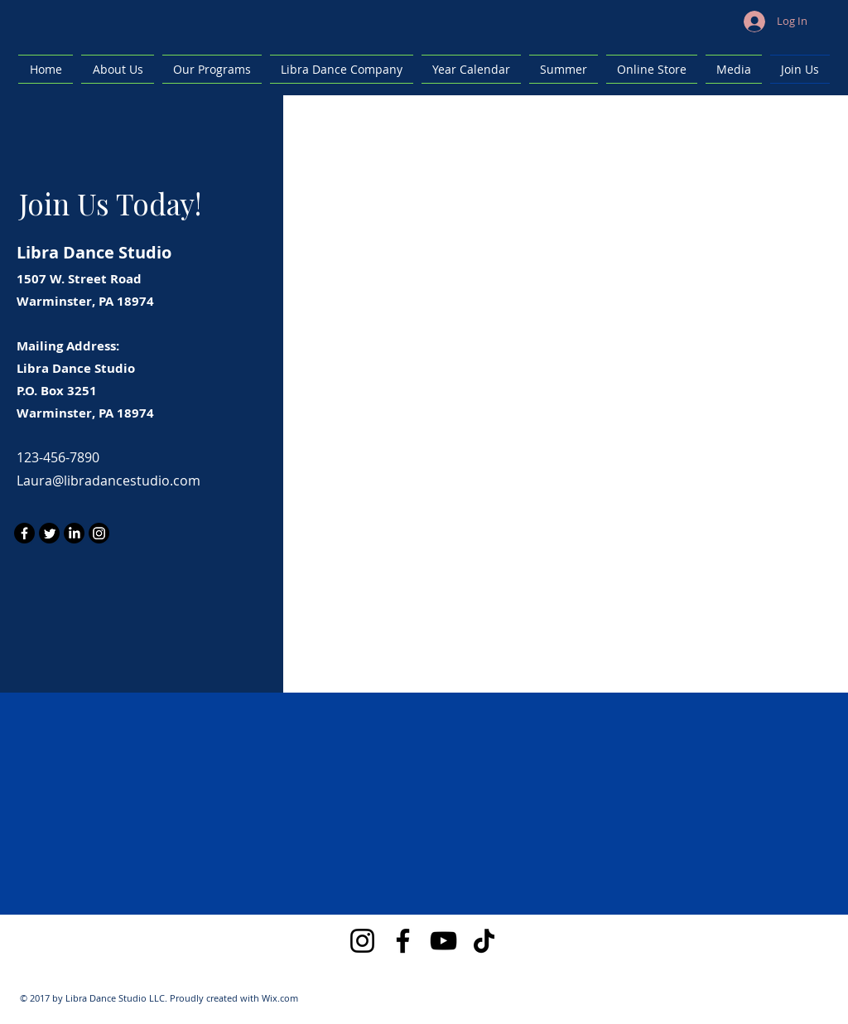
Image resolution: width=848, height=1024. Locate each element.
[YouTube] (443, 941)
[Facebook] (24, 533)
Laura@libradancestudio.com (108, 480)
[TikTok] (484, 941)
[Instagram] (99, 533)
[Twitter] (49, 533)
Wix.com (280, 998)
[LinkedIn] (74, 533)
